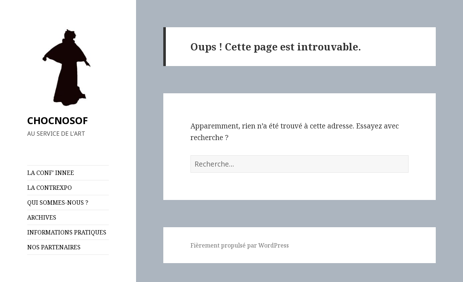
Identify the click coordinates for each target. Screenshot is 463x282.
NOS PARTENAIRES (54, 247)
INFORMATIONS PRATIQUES (66, 232)
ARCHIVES (41, 217)
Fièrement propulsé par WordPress (239, 245)
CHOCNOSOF (57, 120)
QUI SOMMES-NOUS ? (57, 203)
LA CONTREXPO (49, 188)
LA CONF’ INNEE (50, 173)
